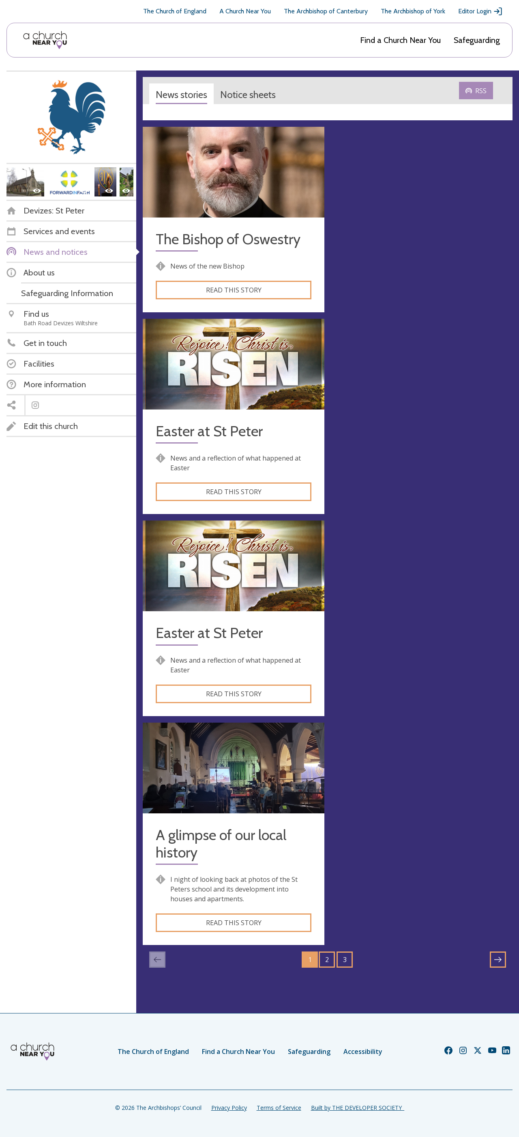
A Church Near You (245, 11)
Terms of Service (279, 1107)
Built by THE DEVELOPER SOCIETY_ (357, 1107)
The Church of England (174, 11)
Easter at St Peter (209, 431)
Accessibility (362, 1051)
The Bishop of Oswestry (228, 239)
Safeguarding (477, 40)
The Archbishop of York (413, 11)
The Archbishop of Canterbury (326, 11)
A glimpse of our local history (221, 843)
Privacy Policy (229, 1107)
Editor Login (480, 11)
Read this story (234, 290)
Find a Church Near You (400, 40)
